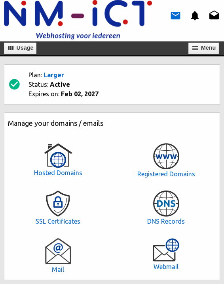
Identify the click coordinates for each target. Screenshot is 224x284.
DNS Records (166, 208)
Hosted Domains (58, 159)
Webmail (166, 254)
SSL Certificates (58, 208)
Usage (20, 48)
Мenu (204, 48)
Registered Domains (166, 160)
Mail (58, 255)
